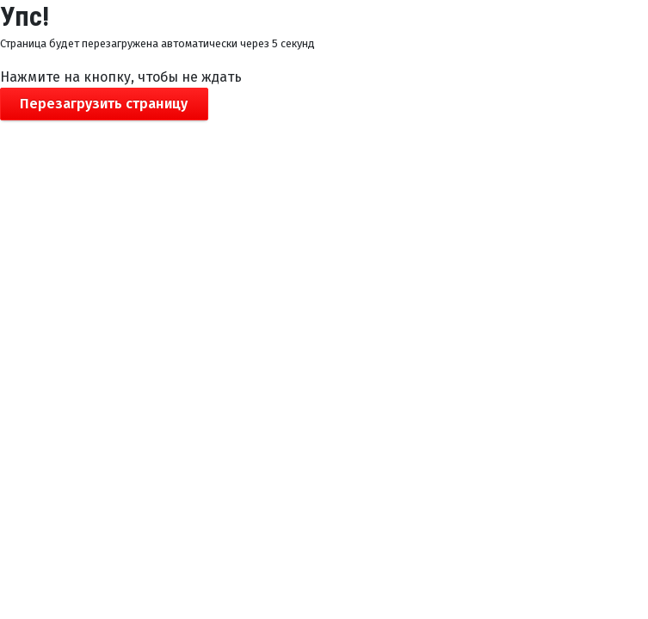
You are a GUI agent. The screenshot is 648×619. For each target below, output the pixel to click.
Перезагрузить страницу (104, 103)
